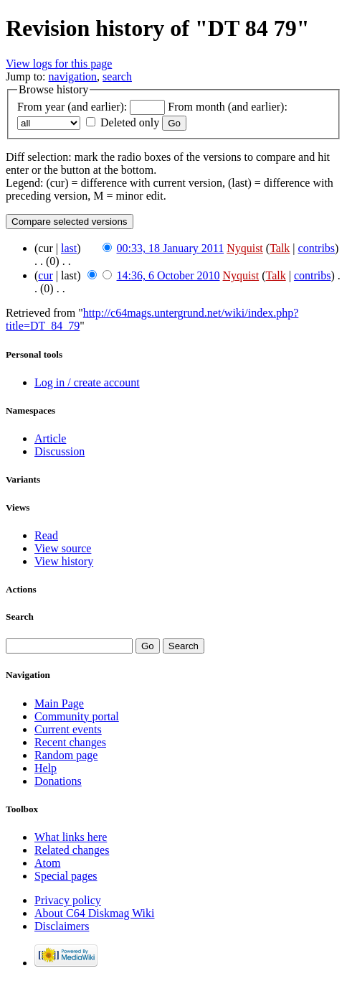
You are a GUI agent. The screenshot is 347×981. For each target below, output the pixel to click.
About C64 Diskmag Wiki (94, 913)
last (69, 248)
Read (46, 535)
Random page (66, 755)
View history (63, 561)
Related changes (71, 850)
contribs (317, 248)
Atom (47, 863)
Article (50, 438)
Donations (58, 781)
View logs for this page (59, 63)
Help (45, 768)
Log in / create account (87, 382)
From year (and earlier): (72, 107)
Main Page (59, 703)
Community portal (76, 716)
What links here (70, 837)
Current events (68, 729)
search (117, 76)
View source (62, 548)
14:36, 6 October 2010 (168, 275)
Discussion (59, 451)
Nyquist (245, 248)
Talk (280, 248)
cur (45, 275)
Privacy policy (67, 900)
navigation (73, 76)
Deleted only (129, 122)
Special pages (66, 876)
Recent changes (70, 742)
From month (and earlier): (227, 107)
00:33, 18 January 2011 (170, 248)
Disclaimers (61, 926)
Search (20, 616)
